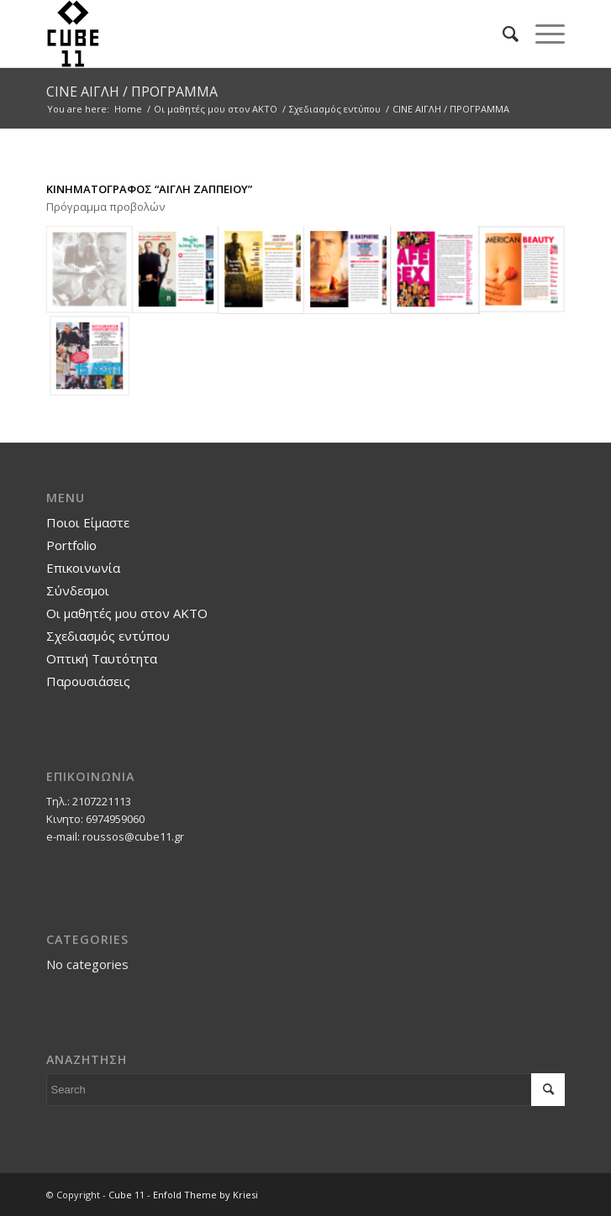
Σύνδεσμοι (77, 590)
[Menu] (542, 33)
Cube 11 (126, 1194)
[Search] (502, 33)
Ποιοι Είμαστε (87, 522)
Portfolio (71, 545)
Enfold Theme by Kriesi (205, 1194)
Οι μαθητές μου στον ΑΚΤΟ (127, 613)
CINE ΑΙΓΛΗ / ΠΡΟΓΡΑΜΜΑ (132, 91)
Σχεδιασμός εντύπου (108, 635)
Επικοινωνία (83, 567)
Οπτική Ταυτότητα (101, 658)
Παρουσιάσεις (88, 681)
